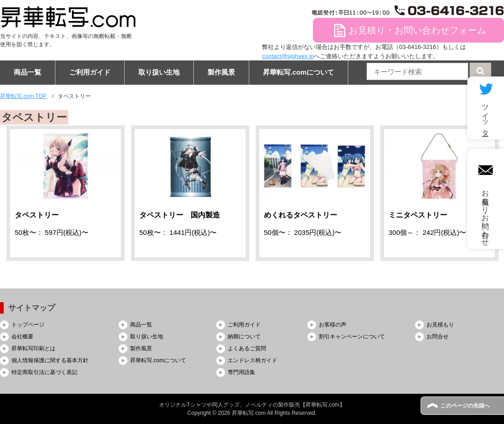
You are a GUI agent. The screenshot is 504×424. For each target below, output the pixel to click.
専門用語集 (241, 372)
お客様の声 (332, 324)
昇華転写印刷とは (33, 348)
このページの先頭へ (465, 405)
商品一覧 (27, 72)
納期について (244, 336)
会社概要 (22, 336)
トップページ (27, 324)
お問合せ (438, 336)
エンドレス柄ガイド (252, 360)
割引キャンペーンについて (352, 336)
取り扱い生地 (159, 72)
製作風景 (221, 72)
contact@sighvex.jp (288, 56)
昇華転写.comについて (298, 72)
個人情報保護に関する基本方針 (49, 360)
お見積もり (440, 324)
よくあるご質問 (247, 348)
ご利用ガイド (89, 72)
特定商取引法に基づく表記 (44, 372)
